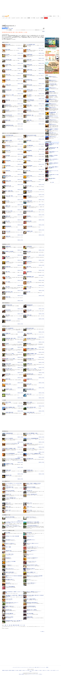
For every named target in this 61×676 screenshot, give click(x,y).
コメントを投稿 (5, 28)
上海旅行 (20, 670)
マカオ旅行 (16, 670)
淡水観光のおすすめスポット (52, 124)
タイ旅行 (23, 670)
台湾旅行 (10, 670)
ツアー (40, 667)
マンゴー (21, 625)
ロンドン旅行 (47, 670)
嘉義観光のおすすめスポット (52, 80)
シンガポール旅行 (52, 670)
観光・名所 (36, 667)
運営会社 (20, 674)
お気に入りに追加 (10, 28)
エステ (29, 674)
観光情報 (46, 142)
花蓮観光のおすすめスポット (52, 107)
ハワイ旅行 (39, 670)
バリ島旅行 (36, 670)
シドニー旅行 (32, 670)
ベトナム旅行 (27, 670)
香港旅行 (13, 670)
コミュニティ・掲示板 (45, 667)
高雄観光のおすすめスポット (52, 99)
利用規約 (23, 674)
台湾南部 (5, 27)
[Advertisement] (30, 7)
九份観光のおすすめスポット (52, 136)
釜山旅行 (6, 670)
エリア (3, 27)
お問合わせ (40, 674)
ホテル (30, 667)
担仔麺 (18, 625)
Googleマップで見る (20, 53)
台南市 (8, 27)
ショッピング (22, 667)
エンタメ (33, 667)
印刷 (43, 31)
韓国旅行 (3, 670)
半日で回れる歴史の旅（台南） (53, 95)
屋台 (11, 625)
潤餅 (16, 625)
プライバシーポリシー (36, 674)
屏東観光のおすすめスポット (52, 76)
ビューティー (27, 667)
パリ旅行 (43, 670)
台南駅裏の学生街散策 (52, 91)
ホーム (14, 667)
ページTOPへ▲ (42, 631)
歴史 (9, 625)
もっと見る (52, 182)
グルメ (7, 625)
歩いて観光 (49, 142)
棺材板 (14, 625)
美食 (5, 625)
